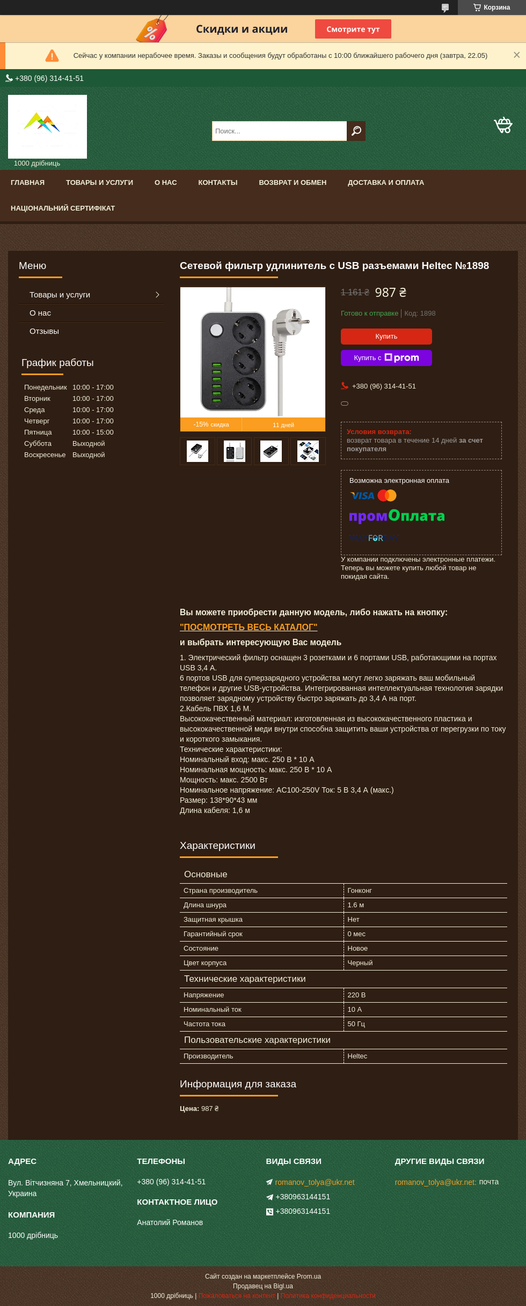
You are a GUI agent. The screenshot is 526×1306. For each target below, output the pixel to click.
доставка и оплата (386, 182)
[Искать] (356, 131)
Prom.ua (309, 1276)
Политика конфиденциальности (328, 1296)
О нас (166, 182)
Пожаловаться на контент (237, 1296)
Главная (28, 182)
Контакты (218, 182)
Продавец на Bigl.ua (263, 1286)
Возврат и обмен (292, 182)
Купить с (386, 358)
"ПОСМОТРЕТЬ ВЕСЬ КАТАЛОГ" (249, 627)
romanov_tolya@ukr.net (315, 1182)
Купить (386, 336)
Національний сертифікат (63, 208)
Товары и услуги (99, 182)
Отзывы (44, 330)
